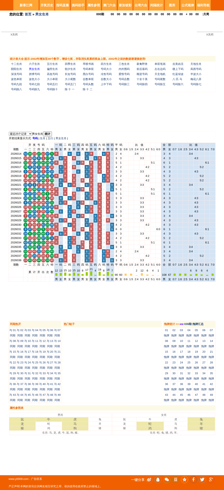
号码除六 (177, 84)
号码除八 (16, 89)
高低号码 (52, 74)
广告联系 (36, 478)
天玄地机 (160, 74)
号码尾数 (160, 79)
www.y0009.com (19, 478)
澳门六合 (109, 5)
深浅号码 (16, 74)
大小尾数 (70, 79)
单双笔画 (160, 64)
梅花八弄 (195, 79)
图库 (172, 5)
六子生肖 (34, 64)
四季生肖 (70, 64)
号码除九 (34, 89)
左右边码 (160, 69)
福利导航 (203, 5)
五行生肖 (52, 64)
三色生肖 (124, 64)
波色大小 (34, 79)
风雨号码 (195, 69)
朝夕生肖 (70, 69)
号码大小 (106, 69)
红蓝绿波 (177, 74)
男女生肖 (42, 14)
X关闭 (14, 34)
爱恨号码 (124, 74)
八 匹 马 (177, 79)
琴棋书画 (88, 64)
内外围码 (124, 69)
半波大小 (195, 74)
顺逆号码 (142, 74)
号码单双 (88, 69)
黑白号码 (88, 74)
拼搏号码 (34, 74)
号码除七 (195, 84)
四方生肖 (106, 64)
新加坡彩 (125, 5)
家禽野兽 (142, 64)
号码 (35, 138)
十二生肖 (16, 64)
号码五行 (52, 84)
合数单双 (88, 79)
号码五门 (70, 84)
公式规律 (187, 5)
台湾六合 (140, 5)
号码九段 (16, 84)
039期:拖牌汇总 (192, 324)
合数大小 (106, 79)
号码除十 (52, 89)
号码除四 (142, 84)
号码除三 (124, 84)
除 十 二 (87, 89)
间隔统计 (156, 5)
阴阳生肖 (16, 69)
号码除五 (160, 84)
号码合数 (124, 79)
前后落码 (142, 69)
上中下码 (106, 84)
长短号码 (70, 74)
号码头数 (88, 84)
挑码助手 (78, 5)
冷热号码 (106, 74)
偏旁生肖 (52, 69)
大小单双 (52, 79)
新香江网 (26, 5)
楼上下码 (177, 69)
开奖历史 (47, 5)
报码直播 (62, 5)
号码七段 (34, 84)
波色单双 (16, 79)
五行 (50, 138)
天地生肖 (195, 64)
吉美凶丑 (177, 64)
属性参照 (93, 5)
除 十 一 (70, 89)
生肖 (42, 138)
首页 (28, 14)
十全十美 (142, 79)
